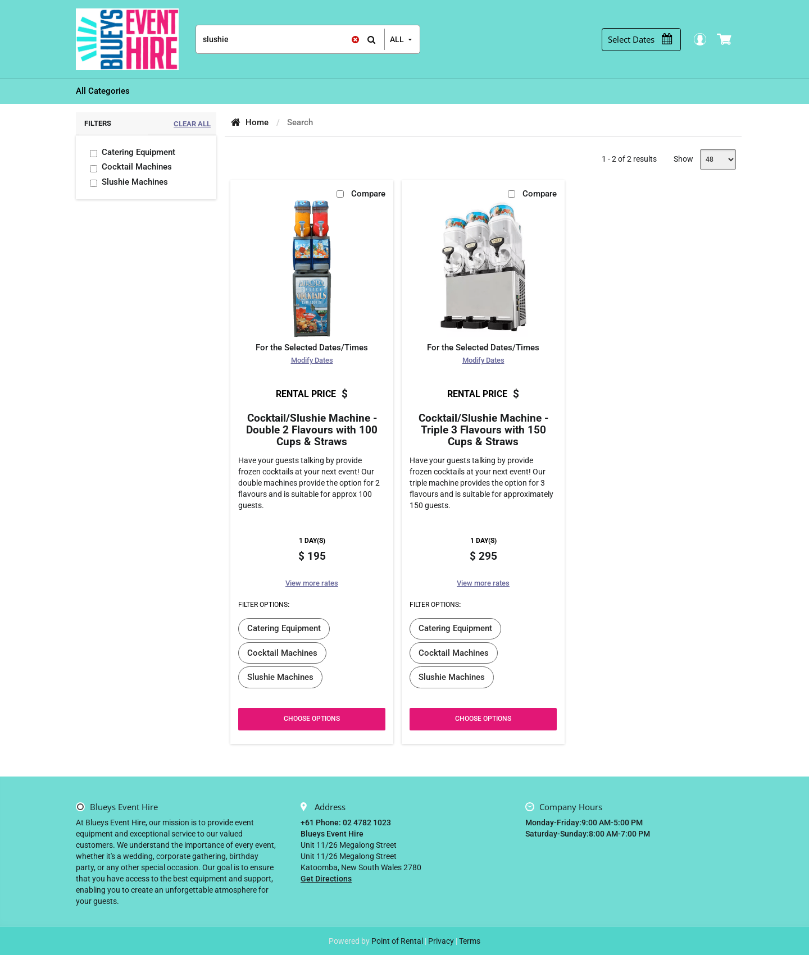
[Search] (290, 39)
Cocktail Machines (137, 167)
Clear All (192, 124)
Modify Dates (312, 360)
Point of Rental (397, 940)
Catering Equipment (138, 152)
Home (257, 122)
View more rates (311, 583)
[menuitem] (102, 91)
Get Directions (326, 878)
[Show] (718, 159)
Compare (368, 194)
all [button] (397, 39)
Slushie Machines (135, 182)
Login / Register (705, 39)
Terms (469, 940)
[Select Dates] (646, 39)
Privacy (441, 940)
